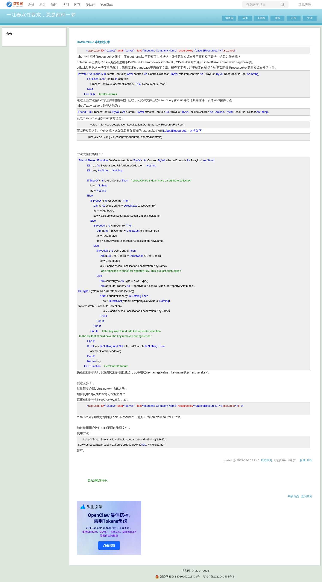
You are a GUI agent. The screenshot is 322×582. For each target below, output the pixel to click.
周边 (42, 4)
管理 (309, 18)
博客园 (229, 18)
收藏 (302, 460)
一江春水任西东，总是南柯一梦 (41, 15)
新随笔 (261, 18)
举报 (309, 460)
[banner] (12, 5)
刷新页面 (293, 496)
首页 (245, 18)
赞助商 (90, 4)
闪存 (77, 4)
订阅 (293, 18)
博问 (65, 4)
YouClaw (106, 4)
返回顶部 (306, 496)
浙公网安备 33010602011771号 (177, 576)
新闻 (54, 4)
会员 (31, 4)
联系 (277, 18)
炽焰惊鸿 (266, 460)
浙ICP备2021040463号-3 (218, 576)
